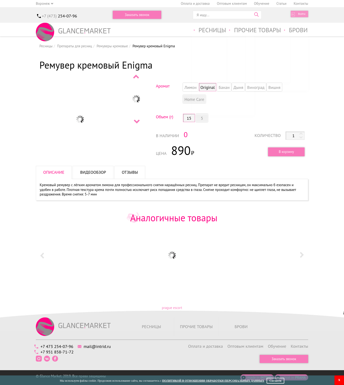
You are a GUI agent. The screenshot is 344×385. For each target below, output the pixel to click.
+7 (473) (59, 16)
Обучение (261, 3)
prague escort (171, 307)
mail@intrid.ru (101, 346)
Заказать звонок (137, 15)
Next (136, 121)
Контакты (301, 3)
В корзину (285, 151)
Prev (136, 76)
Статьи (281, 3)
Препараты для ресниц (76, 46)
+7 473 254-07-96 (58, 346)
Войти (300, 15)
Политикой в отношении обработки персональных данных (213, 380)
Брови (298, 30)
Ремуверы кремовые (114, 46)
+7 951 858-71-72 (58, 351)
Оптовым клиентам (232, 3)
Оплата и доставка (195, 3)
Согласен (275, 380)
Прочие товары (255, 30)
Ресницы (207, 30)
